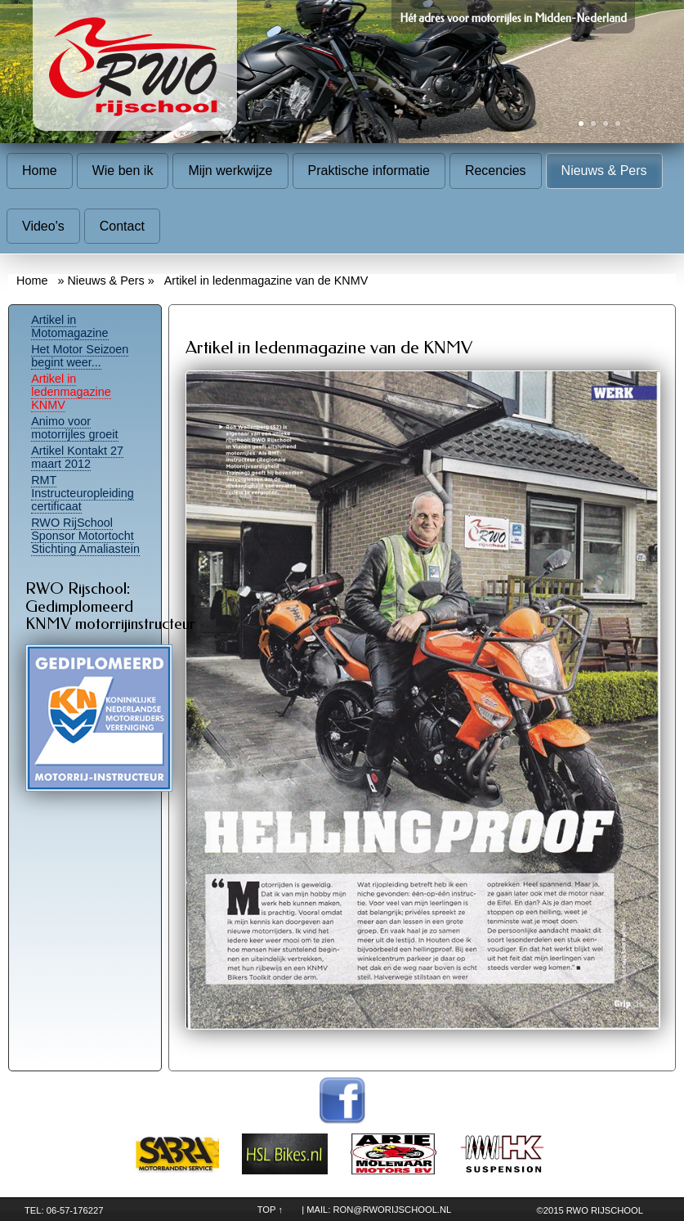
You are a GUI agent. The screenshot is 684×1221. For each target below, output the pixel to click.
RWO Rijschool (604, 1210)
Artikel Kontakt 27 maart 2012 (77, 457)
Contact (122, 226)
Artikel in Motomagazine (69, 326)
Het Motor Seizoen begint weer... (79, 356)
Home (39, 170)
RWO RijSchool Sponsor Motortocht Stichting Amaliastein (85, 535)
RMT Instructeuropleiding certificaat (82, 493)
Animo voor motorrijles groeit (74, 428)
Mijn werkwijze (230, 170)
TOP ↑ (270, 1209)
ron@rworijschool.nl (392, 1209)
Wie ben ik (123, 170)
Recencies (495, 170)
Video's (43, 226)
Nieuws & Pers (604, 170)
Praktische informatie (369, 170)
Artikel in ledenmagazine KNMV (71, 391)
